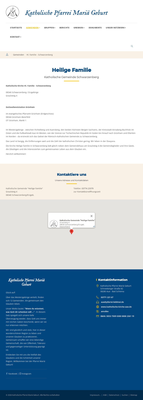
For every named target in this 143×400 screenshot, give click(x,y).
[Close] (91, 216)
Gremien (79, 27)
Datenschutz (114, 395)
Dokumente (95, 27)
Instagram (25, 373)
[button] (71, 231)
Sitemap (133, 395)
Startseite (16, 27)
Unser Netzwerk (116, 27)
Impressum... (95, 395)
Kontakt (15, 36)
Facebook (11, 373)
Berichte (64, 27)
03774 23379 (87, 188)
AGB (105, 395)
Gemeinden (33, 27)
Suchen (125, 395)
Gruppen (49, 27)
